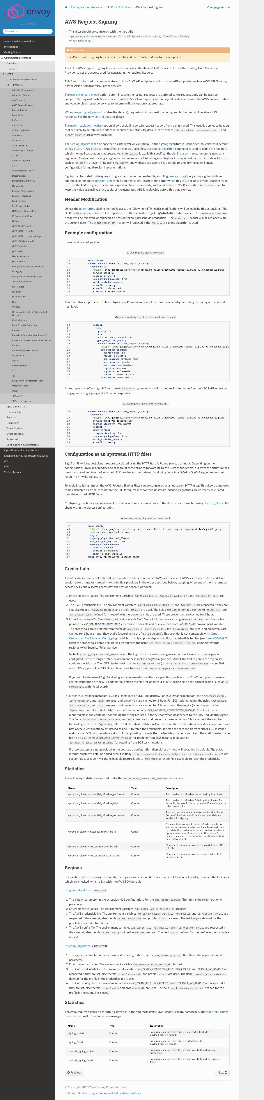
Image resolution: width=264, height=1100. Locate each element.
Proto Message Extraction (24, 325)
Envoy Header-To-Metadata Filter (28, 267)
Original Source (19, 320)
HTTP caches (16, 396)
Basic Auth (17, 115)
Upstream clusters (16, 406)
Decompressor (19, 176)
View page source (218, 7)
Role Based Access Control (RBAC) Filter (31, 341)
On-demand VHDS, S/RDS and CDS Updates (29, 313)
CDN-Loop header (21, 130)
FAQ (6, 466)
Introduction (11, 46)
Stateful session (19, 366)
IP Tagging (17, 272)
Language (16, 292)
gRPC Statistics (19, 246)
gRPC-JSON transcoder (23, 241)
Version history (12, 472)
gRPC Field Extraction (22, 226)
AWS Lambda (18, 100)
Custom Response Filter (23, 171)
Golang (15, 221)
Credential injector (21, 161)
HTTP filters (15, 85)
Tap (14, 376)
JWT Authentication (22, 282)
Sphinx (82, 1093)
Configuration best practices (22, 444)
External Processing (21, 196)
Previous (74, 1072)
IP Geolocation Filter (22, 216)
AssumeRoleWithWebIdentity (95, 619)
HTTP (8, 74)
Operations (12, 423)
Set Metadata (18, 356)
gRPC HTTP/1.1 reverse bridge (26, 236)
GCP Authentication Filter (24, 211)
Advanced (12, 439)
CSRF (15, 166)
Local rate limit (19, 297)
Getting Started (13, 52)
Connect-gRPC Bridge (22, 151)
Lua (14, 302)
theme (102, 1093)
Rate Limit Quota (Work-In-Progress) (29, 335)
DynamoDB (18, 186)
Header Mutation (20, 257)
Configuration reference (16, 58)
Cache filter (17, 126)
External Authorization (23, 191)
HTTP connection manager (23, 80)
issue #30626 (214, 638)
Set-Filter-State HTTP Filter (25, 351)
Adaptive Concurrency (23, 90)
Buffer (15, 120)
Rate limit (16, 330)
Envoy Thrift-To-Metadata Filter (27, 381)
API (6, 461)
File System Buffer (21, 206)
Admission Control (21, 95)
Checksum (17, 135)
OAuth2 (16, 307)
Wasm (15, 391)
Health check (18, 262)
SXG (14, 371)
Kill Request (18, 287)
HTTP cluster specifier (21, 401)
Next (222, 1072)
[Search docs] (27, 31)
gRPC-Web (17, 252)
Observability (13, 412)
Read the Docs (131, 1093)
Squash (15, 361)
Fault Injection (19, 201)
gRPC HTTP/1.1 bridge (23, 231)
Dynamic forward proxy (23, 181)
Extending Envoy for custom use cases (26, 455)
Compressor (18, 141)
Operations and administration (21, 450)
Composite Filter (20, 146)
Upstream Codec (20, 386)
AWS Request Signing (22, 105)
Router (15, 346)
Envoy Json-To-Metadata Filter (27, 277)
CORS (15, 156)
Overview (11, 63)
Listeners (11, 69)
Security (11, 417)
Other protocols (15, 433)
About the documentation (19, 41)
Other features (14, 428)
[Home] (66, 7)
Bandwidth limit (20, 110)
